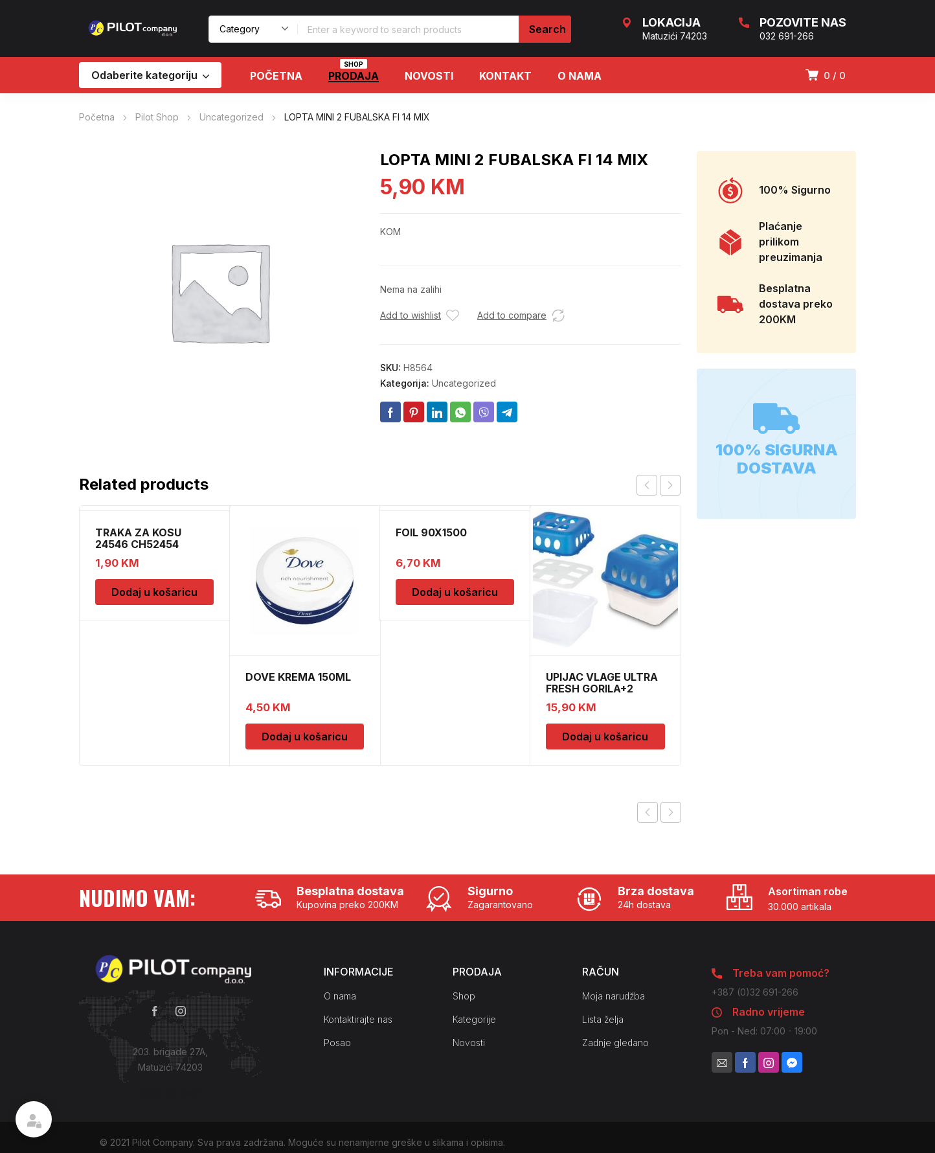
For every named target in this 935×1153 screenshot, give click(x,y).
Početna (97, 116)
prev (646, 485)
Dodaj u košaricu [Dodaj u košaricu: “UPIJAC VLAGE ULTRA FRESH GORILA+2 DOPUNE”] (605, 736)
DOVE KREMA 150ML (298, 676)
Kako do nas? (170, 1093)
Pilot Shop (157, 116)
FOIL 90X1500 (431, 532)
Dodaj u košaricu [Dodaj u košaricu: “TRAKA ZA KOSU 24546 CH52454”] (154, 592)
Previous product (647, 812)
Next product (670, 812)
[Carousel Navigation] (658, 485)
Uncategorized (231, 116)
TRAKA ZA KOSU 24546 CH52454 (138, 538)
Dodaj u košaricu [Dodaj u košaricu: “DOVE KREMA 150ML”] (305, 736)
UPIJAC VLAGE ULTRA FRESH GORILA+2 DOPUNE (602, 688)
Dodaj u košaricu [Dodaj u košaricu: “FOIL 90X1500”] (455, 592)
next (670, 485)
